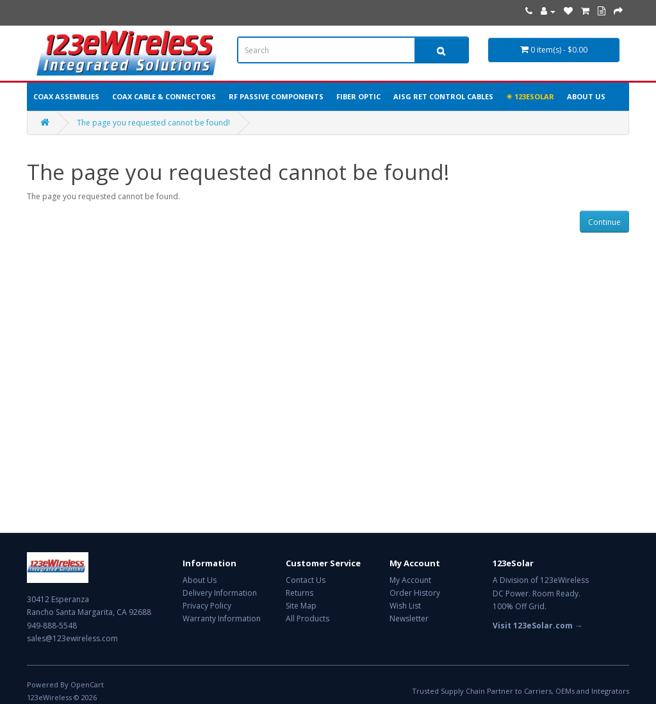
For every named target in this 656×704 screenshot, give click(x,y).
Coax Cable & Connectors (164, 96)
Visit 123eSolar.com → (537, 625)
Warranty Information (222, 618)
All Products (307, 618)
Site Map (301, 605)
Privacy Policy (207, 605)
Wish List (405, 605)
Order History (415, 592)
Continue (604, 222)
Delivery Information (220, 592)
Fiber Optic (358, 96)
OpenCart (87, 684)
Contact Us (305, 580)
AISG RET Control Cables (443, 96)
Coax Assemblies (66, 96)
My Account (410, 580)
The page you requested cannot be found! (153, 122)
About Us (586, 96)
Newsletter (409, 618)
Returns (299, 592)
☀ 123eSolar (530, 96)
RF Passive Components (276, 96)
